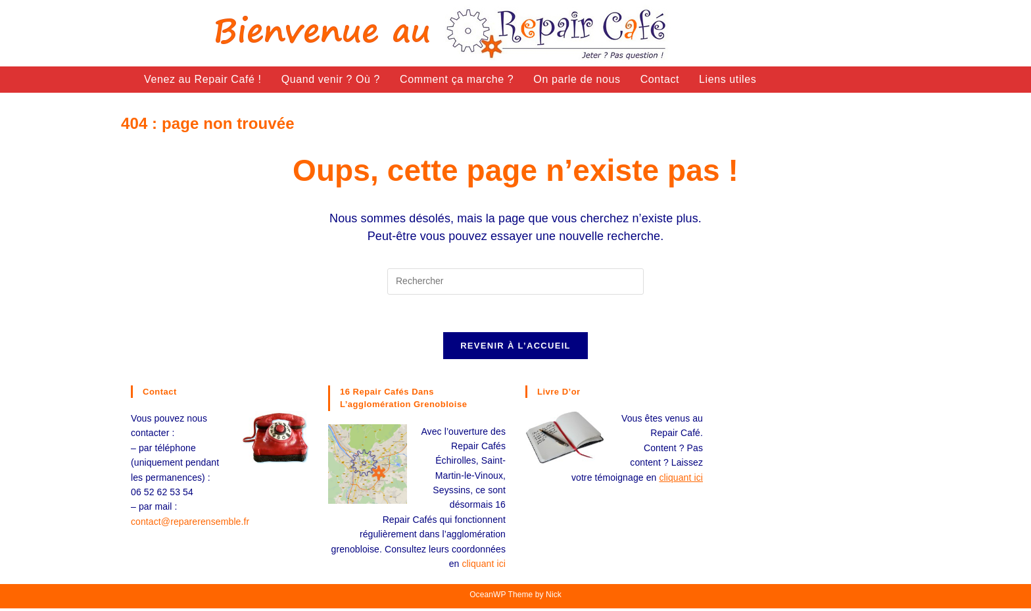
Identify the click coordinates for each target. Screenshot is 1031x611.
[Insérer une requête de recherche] (515, 281)
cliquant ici (484, 565)
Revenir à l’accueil (515, 348)
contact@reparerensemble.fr (190, 523)
